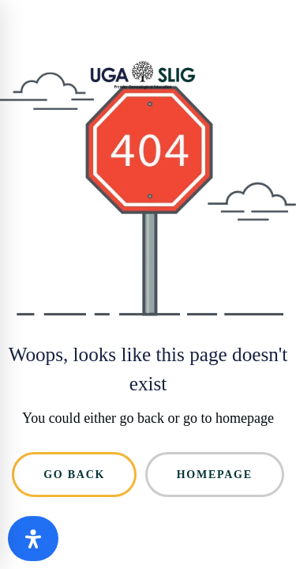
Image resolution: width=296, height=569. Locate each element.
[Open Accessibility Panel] (33, 538)
